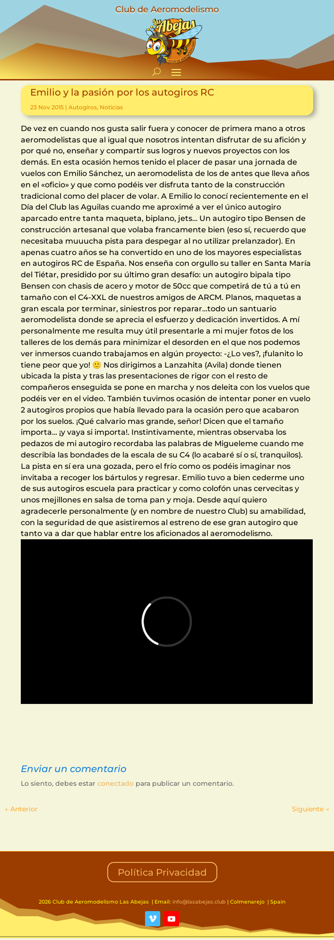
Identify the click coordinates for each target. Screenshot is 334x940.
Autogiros (83, 107)
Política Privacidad (162, 872)
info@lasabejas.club (199, 901)
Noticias (111, 107)
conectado (115, 783)
